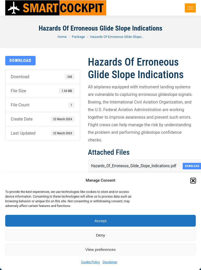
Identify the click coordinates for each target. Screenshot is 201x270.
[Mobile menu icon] (190, 8)
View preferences (100, 249)
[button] (193, 180)
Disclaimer (110, 262)
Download (20, 60)
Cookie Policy (90, 262)
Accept (100, 221)
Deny (100, 235)
